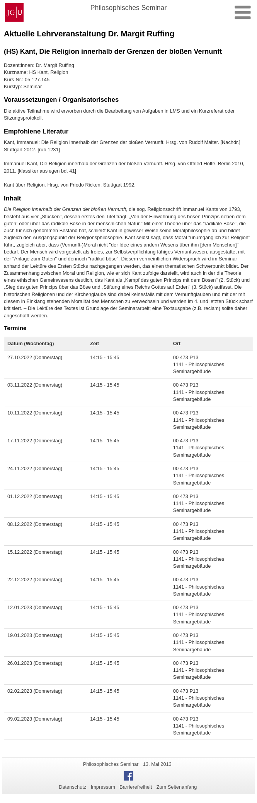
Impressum (103, 787)
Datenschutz (72, 787)
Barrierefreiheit (135, 787)
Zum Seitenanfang (177, 787)
